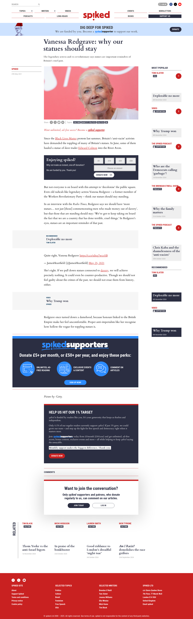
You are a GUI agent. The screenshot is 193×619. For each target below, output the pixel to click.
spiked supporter (96, 130)
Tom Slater (158, 73)
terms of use (89, 616)
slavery (104, 270)
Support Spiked (18, 594)
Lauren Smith (94, 523)
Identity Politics (89, 122)
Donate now (101, 175)
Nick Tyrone (125, 523)
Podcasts (28, 16)
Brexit (57, 597)
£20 (120, 161)
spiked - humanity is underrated (96, 15)
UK (106, 122)
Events (131, 11)
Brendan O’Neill (105, 590)
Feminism (59, 601)
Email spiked (148, 604)
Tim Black (27, 523)
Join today (79, 505)
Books (131, 16)
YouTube (179, 4)
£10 (109, 161)
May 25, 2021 (96, 263)
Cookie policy (17, 604)
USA (154, 76)
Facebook (171, 4)
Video (154, 108)
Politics (100, 122)
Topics (22, 11)
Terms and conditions (20, 597)
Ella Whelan (103, 601)
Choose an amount (114, 168)
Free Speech (60, 604)
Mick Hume (103, 604)
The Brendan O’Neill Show (165, 186)
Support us (165, 16)
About (14, 590)
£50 (131, 161)
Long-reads (62, 16)
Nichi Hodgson (62, 523)
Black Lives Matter (66, 138)
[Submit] (39, 4)
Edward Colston (87, 148)
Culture (77, 122)
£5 (99, 161)
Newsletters (165, 11)
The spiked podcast (162, 143)
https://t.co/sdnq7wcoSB (94, 255)
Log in (162, 4)
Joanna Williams (105, 597)
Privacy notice (17, 601)
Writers (45, 11)
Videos (68, 11)
